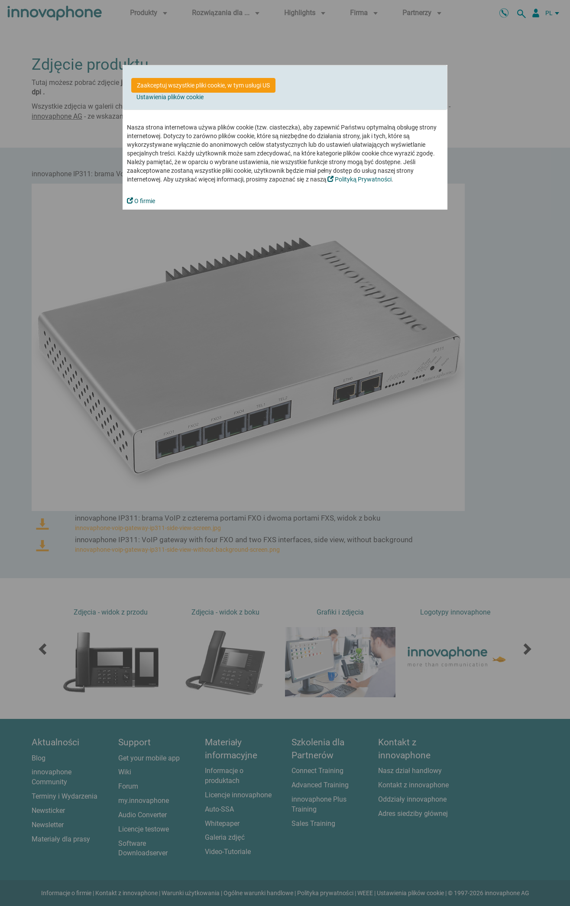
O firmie (141, 200)
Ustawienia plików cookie (170, 97)
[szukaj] (522, 13)
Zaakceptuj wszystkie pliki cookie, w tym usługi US (203, 85)
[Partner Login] (536, 13)
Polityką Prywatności (359, 179)
